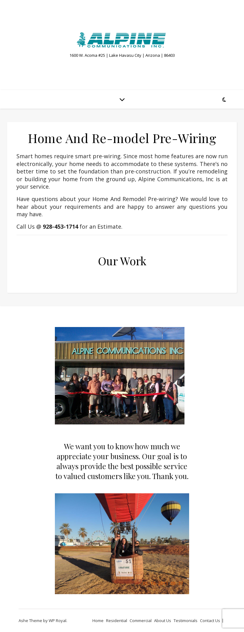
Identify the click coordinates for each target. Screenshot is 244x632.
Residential (116, 620)
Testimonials (185, 620)
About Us (162, 620)
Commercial (141, 620)
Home (98, 620)
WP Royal (57, 620)
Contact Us (210, 620)
